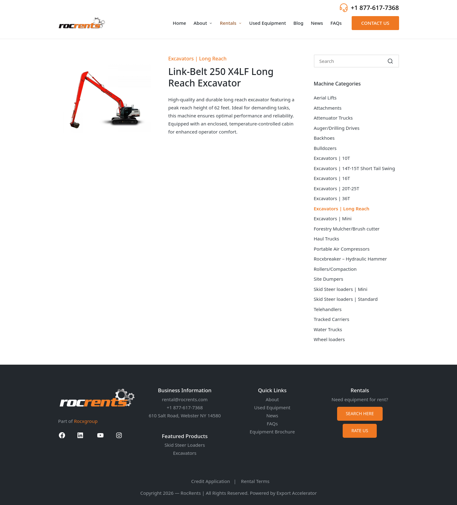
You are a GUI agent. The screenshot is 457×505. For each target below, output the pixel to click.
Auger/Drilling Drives (337, 128)
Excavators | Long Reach (197, 58)
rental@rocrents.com (185, 399)
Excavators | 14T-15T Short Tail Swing (354, 168)
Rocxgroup (86, 421)
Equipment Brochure (272, 431)
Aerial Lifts (325, 97)
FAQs (272, 423)
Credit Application (210, 481)
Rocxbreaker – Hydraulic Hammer (350, 259)
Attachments (328, 108)
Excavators (185, 453)
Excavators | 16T (332, 178)
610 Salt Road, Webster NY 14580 (185, 415)
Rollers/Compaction (335, 269)
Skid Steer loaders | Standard (346, 299)
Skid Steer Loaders (185, 445)
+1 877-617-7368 (375, 7)
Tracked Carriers (331, 319)
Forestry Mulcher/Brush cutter (347, 229)
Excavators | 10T (332, 158)
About (272, 399)
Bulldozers (325, 148)
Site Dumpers (328, 279)
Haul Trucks (326, 238)
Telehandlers (328, 309)
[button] (375, 23)
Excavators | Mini (333, 218)
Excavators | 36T (332, 198)
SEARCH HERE (360, 413)
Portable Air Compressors (342, 249)
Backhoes (324, 138)
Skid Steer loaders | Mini (340, 289)
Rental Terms (255, 481)
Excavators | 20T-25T (336, 188)
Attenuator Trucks (333, 118)
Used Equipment (272, 407)
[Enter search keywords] (356, 61)
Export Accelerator (296, 493)
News (272, 415)
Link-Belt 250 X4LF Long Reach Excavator (221, 77)
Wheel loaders (329, 339)
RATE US (359, 430)
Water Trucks (328, 329)
